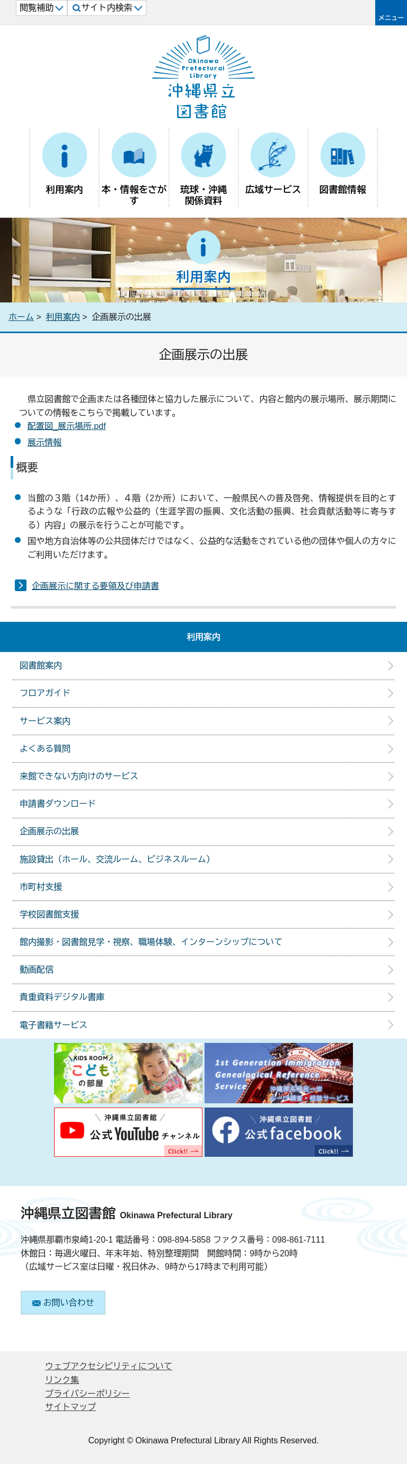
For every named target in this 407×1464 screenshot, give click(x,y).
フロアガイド (45, 693)
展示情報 (44, 442)
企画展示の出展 (49, 831)
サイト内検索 (107, 7)
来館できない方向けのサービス (79, 776)
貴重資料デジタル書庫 (62, 997)
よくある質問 (45, 748)
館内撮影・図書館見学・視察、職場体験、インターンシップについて (151, 942)
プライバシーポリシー (87, 1393)
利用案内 (63, 317)
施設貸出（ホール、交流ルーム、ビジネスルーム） (117, 859)
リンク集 (62, 1380)
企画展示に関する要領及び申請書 (95, 586)
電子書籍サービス (53, 1025)
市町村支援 (41, 886)
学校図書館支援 (49, 914)
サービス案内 (45, 721)
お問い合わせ (63, 1302)
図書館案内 (41, 665)
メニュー (391, 18)
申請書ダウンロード (58, 803)
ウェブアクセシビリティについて (108, 1366)
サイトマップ (70, 1407)
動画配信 (37, 969)
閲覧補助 (42, 7)
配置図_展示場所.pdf (67, 426)
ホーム (21, 317)
